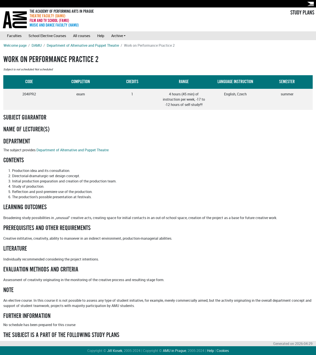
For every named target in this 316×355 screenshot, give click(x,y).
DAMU (37, 45)
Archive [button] (117, 35)
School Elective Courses (47, 35)
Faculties (14, 35)
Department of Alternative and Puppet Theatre (83, 45)
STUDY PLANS (302, 13)
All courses (81, 35)
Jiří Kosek (114, 350)
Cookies (223, 350)
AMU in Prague (174, 350)
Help (100, 35)
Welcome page (15, 45)
